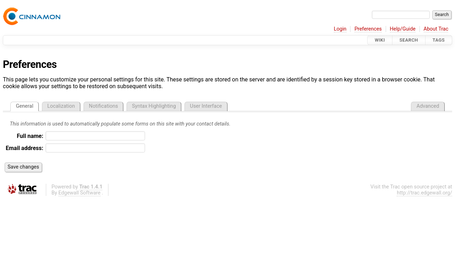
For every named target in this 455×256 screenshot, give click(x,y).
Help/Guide (403, 29)
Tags (439, 40)
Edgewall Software (79, 193)
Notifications (103, 106)
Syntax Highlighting (154, 106)
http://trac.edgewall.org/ (424, 193)
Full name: (30, 136)
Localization (61, 106)
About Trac (436, 29)
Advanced (428, 106)
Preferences (368, 29)
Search (409, 40)
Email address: (24, 148)
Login (340, 29)
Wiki (380, 40)
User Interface (206, 106)
